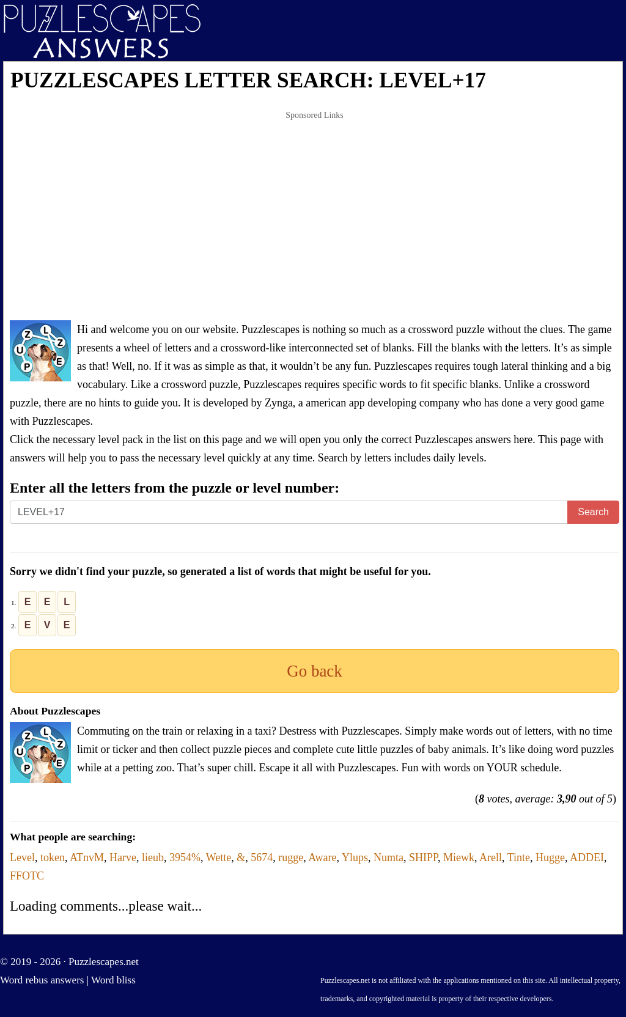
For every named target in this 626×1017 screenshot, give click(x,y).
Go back (314, 671)
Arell (490, 857)
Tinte (518, 857)
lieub (153, 857)
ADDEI (587, 857)
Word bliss (113, 980)
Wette (219, 857)
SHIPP (423, 857)
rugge (290, 857)
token (52, 857)
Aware (322, 857)
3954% (185, 857)
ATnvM (87, 857)
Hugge (550, 857)
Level (22, 857)
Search (593, 512)
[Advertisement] (314, 216)
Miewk (458, 857)
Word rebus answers (42, 980)
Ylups (355, 857)
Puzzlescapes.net (103, 961)
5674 (262, 857)
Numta (388, 857)
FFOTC (27, 876)
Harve (122, 857)
